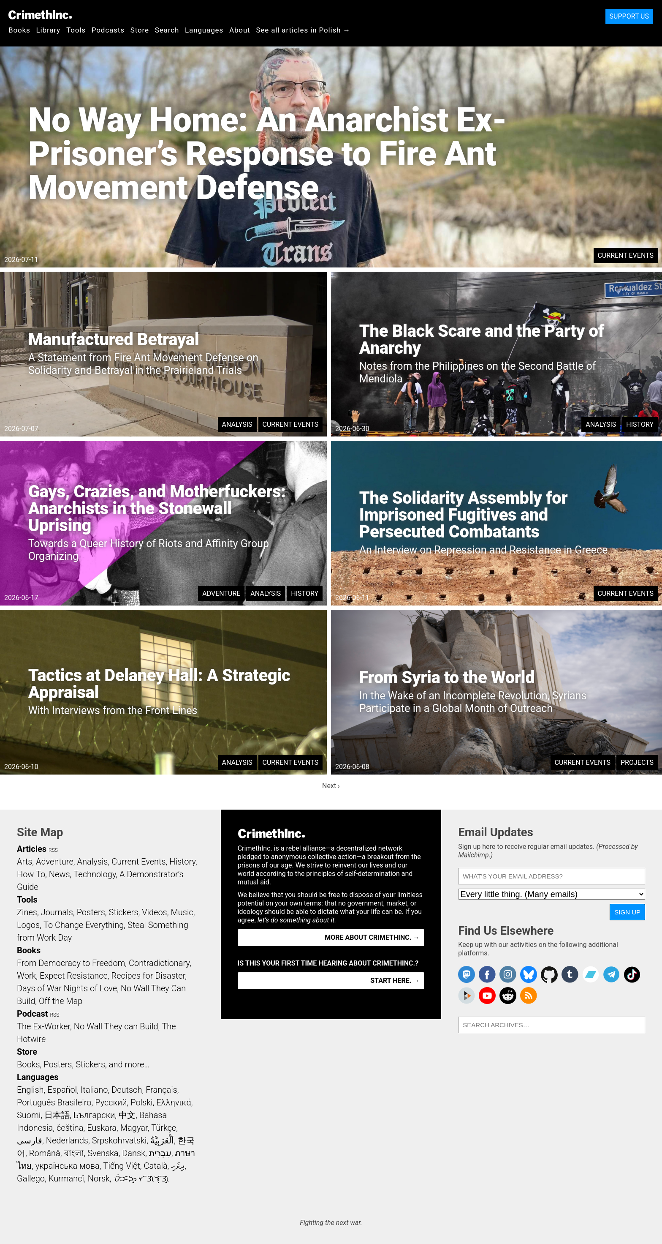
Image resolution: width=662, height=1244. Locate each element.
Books (19, 30)
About (239, 30)
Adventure (221, 593)
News (59, 874)
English (30, 1090)
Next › (331, 786)
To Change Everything (83, 925)
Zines (27, 912)
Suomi (29, 1115)
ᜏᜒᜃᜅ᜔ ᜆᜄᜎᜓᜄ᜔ (141, 1178)
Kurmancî (66, 1178)
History (640, 424)
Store (139, 30)
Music (182, 912)
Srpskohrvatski (119, 1140)
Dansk (133, 1153)
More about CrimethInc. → (372, 937)
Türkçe (163, 1128)
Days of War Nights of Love (67, 988)
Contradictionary (159, 963)
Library (48, 30)
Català (156, 1166)
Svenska (102, 1153)
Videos (154, 912)
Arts (24, 862)
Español (62, 1090)
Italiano (94, 1090)
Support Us (629, 16)
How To (31, 874)
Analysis (237, 424)
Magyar (134, 1128)
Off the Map (60, 1001)
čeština (70, 1128)
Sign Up (627, 912)
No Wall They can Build (116, 1026)
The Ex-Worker (43, 1026)
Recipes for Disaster (148, 976)
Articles (31, 849)
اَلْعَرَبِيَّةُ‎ (162, 1140)
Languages (204, 30)
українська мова (67, 1166)
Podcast (32, 1014)
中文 (127, 1115)
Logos (28, 925)
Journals (57, 912)
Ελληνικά (173, 1102)
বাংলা (74, 1153)
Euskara (102, 1128)
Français (161, 1090)
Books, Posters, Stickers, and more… (83, 1064)
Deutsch (126, 1090)
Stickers (123, 912)
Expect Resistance (74, 976)
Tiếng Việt (121, 1166)
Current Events (626, 255)
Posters (91, 912)
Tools (76, 30)
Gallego (31, 1178)
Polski (141, 1102)
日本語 (57, 1115)
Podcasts (108, 30)
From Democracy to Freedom (71, 963)
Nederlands (67, 1140)
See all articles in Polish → (303, 30)
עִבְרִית (160, 1153)
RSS (53, 850)
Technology (94, 874)
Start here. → (395, 981)
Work (26, 976)
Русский (111, 1102)
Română (44, 1153)
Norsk (99, 1178)
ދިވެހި (177, 1166)
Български (94, 1115)
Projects (637, 762)
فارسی (29, 1140)
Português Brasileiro (54, 1102)
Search (167, 30)
